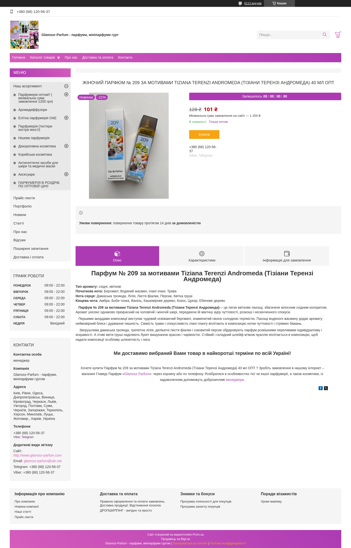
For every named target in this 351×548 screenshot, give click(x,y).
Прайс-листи (24, 198)
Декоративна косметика (37, 146)
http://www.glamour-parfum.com (37, 455)
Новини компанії (27, 506)
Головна (18, 57)
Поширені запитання (30, 248)
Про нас (71, 57)
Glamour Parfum (136, 374)
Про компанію (25, 501)
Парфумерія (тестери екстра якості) (35, 128)
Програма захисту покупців (200, 506)
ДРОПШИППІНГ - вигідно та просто (126, 510)
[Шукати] (324, 34)
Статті (18, 223)
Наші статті (23, 511)
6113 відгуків (253, 3)
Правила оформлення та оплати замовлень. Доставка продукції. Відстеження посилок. (132, 503)
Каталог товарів (42, 57)
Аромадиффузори (32, 110)
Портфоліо (22, 206)
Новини (19, 215)
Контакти (125, 57)
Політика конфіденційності (228, 543)
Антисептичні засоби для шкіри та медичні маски (38, 164)
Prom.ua (198, 534)
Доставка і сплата (28, 257)
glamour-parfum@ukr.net (43, 461)
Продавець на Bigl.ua (175, 539)
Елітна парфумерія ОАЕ (37, 118)
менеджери (235, 380)
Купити (204, 134)
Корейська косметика (35, 154)
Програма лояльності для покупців (205, 501)
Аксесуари (26, 174)
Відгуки (19, 240)
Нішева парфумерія (33, 138)
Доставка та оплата (97, 57)
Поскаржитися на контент (190, 543)
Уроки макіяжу (271, 501)
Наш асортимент (27, 86)
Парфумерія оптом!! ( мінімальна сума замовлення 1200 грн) (35, 98)
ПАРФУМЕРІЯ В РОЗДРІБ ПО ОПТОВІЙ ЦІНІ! (38, 184)
